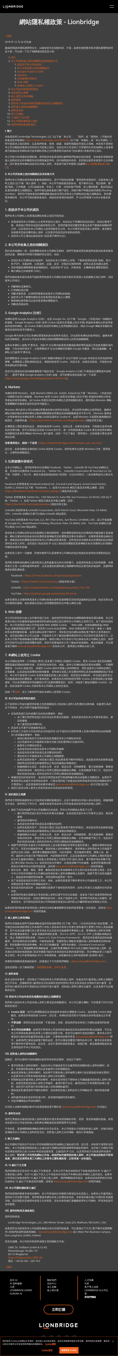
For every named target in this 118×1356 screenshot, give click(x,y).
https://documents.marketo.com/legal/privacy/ (57, 420)
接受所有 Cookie (68, 1350)
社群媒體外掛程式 (27, 78)
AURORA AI (16, 1293)
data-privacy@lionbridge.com (35, 646)
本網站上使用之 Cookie (30, 85)
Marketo (22, 75)
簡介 (13, 57)
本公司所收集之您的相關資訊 (33, 68)
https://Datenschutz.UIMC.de (25, 1257)
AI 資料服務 (16, 1283)
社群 (87, 1283)
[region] (59, 1346)
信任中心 (51, 1283)
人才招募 (89, 1280)
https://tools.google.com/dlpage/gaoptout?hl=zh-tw (36, 378)
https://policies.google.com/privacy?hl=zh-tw (50, 593)
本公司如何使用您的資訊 (24, 89)
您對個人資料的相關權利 (24, 106)
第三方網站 (17, 114)
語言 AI (13, 1280)
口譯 (12, 1286)
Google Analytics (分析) (30, 71)
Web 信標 (22, 82)
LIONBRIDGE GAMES (21, 1290)
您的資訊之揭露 (19, 92)
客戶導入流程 (91, 1286)
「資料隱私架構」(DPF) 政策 (50, 967)
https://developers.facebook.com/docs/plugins (32, 491)
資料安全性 (17, 110)
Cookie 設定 (47, 1350)
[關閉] (113, 1341)
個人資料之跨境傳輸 (22, 96)
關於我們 (51, 1280)
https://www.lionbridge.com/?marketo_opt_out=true (70, 443)
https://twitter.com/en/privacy (40, 581)
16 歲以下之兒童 (20, 117)
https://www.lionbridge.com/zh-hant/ (47, 140)
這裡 (17, 692)
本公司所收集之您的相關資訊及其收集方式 (34, 61)
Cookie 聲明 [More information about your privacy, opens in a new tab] (50, 1344)
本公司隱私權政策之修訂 (24, 121)
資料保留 (16, 99)
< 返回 (8, 36)
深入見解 (51, 1286)
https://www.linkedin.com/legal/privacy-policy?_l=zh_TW (56, 587)
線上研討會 (53, 1290)
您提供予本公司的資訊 (29, 64)
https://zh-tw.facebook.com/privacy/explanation (53, 575)
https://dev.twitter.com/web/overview (27, 504)
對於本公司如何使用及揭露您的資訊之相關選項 (37, 103)
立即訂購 (58, 1309)
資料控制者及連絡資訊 (23, 124)
